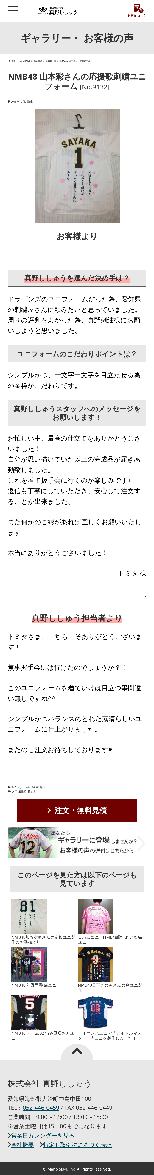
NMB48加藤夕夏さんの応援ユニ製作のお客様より (43, 939)
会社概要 (22, 1145)
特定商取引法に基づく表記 (77, 1145)
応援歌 (22, 791)
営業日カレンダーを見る (43, 1135)
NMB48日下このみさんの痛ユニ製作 (110, 987)
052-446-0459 (41, 1108)
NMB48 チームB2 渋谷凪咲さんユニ (42, 1035)
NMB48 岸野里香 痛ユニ (34, 985)
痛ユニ (44, 787)
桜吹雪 (32, 791)
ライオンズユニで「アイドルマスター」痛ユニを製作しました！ (110, 1035)
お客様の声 (32, 787)
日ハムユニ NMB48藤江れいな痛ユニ (110, 939)
